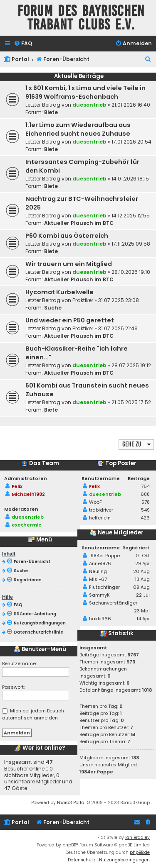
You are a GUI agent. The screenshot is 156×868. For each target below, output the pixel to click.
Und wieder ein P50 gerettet (69, 320)
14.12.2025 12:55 (130, 215)
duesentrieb (89, 104)
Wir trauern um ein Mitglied (68, 264)
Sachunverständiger (113, 603)
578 (145, 502)
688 (145, 494)
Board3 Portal (71, 803)
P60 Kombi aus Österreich (66, 236)
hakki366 (100, 618)
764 (145, 486)
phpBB (69, 845)
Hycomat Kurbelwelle (59, 292)
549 (145, 510)
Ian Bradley (137, 837)
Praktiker (82, 300)
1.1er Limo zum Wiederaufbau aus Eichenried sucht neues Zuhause (78, 129)
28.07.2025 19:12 (131, 365)
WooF (95, 502)
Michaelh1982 (28, 494)
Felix (17, 486)
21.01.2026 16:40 (130, 104)
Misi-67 (98, 579)
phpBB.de (140, 852)
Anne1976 (100, 563)
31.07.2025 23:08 (118, 300)
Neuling (98, 571)
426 (145, 517)
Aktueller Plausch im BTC (79, 223)
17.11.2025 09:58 (130, 243)
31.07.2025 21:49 (118, 328)
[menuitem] (23, 43)
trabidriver (101, 510)
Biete (51, 112)
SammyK (99, 595)
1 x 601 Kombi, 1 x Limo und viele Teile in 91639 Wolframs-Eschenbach (85, 92)
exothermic (26, 525)
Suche (53, 307)
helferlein (100, 517)
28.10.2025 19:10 (130, 272)
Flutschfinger (104, 587)
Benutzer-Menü (40, 649)
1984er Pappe (104, 555)
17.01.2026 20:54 (131, 141)
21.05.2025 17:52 (131, 402)
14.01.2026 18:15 (130, 178)
